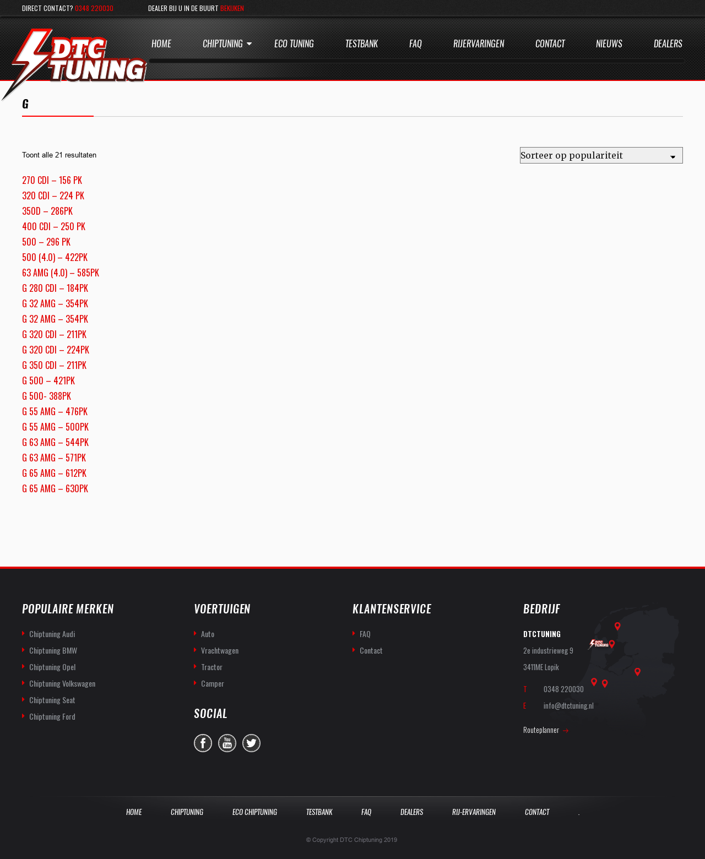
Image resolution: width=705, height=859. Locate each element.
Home (161, 44)
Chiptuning (223, 44)
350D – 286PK (47, 211)
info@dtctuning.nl (569, 705)
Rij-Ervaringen (474, 812)
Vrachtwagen (219, 650)
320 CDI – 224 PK (53, 195)
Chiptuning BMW (53, 650)
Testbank (361, 44)
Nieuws (609, 44)
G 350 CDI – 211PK (54, 365)
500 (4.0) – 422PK (55, 257)
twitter (251, 743)
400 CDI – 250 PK (53, 226)
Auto (207, 633)
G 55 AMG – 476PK (55, 411)
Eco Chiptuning (254, 812)
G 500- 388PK (46, 396)
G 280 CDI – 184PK (55, 288)
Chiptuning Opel (52, 666)
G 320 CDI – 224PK (55, 349)
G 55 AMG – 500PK (55, 426)
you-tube (227, 743)
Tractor (212, 666)
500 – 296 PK (46, 241)
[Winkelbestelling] (601, 155)
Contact (550, 44)
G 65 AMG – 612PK (54, 473)
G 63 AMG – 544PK (55, 442)
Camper (212, 683)
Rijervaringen (478, 44)
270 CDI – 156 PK (52, 180)
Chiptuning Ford (52, 716)
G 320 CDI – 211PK (54, 334)
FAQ (365, 633)
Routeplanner (541, 729)
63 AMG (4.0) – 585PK (60, 272)
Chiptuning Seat (52, 699)
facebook (203, 743)
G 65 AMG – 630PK (55, 488)
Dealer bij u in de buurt (196, 8)
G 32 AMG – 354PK (55, 303)
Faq (415, 44)
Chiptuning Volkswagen (62, 683)
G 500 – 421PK (48, 380)
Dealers (668, 44)
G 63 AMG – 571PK (54, 457)
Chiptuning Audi (52, 633)
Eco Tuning (294, 44)
